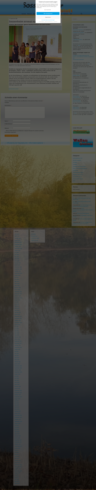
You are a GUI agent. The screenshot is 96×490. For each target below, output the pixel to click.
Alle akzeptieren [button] (48, 13)
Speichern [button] (48, 17)
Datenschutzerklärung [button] (49, 21)
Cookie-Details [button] (41, 21)
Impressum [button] (55, 21)
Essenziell (47, 9)
